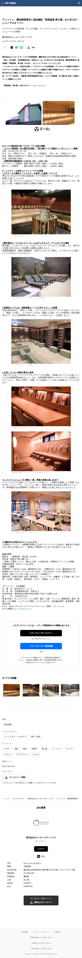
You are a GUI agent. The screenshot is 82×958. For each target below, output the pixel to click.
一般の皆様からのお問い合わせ (41, 948)
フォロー (41, 849)
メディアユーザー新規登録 (41, 646)
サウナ (7, 749)
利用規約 (57, 932)
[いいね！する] (4, 47)
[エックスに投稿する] (12, 47)
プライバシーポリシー (41, 932)
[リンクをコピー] (33, 47)
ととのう (36, 754)
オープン (69, 749)
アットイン (56, 749)
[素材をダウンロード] (29, 47)
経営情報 (8, 725)
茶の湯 (44, 749)
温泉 (16, 749)
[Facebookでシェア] (16, 47)
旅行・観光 (35, 737)
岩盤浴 (34, 749)
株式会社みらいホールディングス (41, 799)
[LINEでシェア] (21, 47)
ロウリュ (8, 754)
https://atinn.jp (58, 606)
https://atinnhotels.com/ (22, 609)
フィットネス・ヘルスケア (15, 737)
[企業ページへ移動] (41, 824)
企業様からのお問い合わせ (41, 943)
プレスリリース (18, 799)
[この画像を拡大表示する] (11, 690)
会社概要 (25, 932)
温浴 (25, 749)
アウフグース (21, 754)
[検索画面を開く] (79, 3)
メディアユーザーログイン (41, 633)
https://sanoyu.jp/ (39, 85)
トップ (6, 799)
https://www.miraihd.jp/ (32, 863)
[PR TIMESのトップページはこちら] (10, 3)
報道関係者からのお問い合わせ (41, 937)
